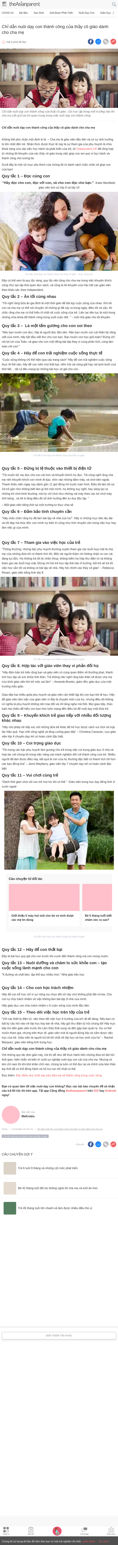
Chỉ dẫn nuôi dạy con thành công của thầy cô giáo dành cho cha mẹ (70, 1126)
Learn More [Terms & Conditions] (88, 1541)
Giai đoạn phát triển (57, 12)
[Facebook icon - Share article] (91, 39)
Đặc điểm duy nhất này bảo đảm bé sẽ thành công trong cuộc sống (59, 1072)
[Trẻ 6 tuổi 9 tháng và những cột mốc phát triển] (41, 1165)
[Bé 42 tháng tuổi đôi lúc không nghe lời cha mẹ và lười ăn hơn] (51, 1185)
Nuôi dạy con (81, 12)
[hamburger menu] (4, 4)
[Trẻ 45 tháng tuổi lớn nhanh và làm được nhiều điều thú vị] (48, 1205)
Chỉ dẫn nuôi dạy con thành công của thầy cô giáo (25, 1133)
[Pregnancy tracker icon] (57, 1531)
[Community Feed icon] (84, 1531)
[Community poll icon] (111, 1531)
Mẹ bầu (22, 12)
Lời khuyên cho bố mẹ (22, 1126)
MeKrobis (28, 1113)
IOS (96, 1088)
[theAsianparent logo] (25, 4)
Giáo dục (99, 12)
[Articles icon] (31, 1531)
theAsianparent (76, 1088)
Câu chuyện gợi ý (17, 1151)
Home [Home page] (5, 1126)
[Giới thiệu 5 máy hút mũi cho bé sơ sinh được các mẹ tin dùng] (44, 894)
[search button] (114, 4)
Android (110, 1088)
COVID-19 (7, 12)
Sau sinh (36, 12)
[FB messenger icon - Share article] (98, 39)
